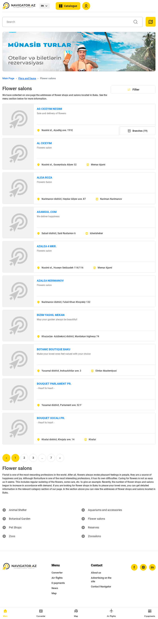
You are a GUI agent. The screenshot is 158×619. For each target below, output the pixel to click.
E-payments (58, 582)
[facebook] (134, 567)
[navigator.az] (19, 566)
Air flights (57, 577)
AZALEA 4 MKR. (47, 246)
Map (54, 593)
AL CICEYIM (44, 143)
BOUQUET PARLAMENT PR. (54, 383)
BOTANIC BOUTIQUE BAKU (53, 349)
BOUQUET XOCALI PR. (51, 418)
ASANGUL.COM (47, 211)
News (55, 588)
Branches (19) (137, 130)
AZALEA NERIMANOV (50, 280)
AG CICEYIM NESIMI (49, 108)
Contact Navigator (101, 586)
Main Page (8, 78)
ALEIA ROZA (44, 177)
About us (96, 572)
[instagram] (143, 567)
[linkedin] (152, 567)
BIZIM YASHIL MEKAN (50, 315)
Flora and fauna (27, 78)
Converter (57, 572)
